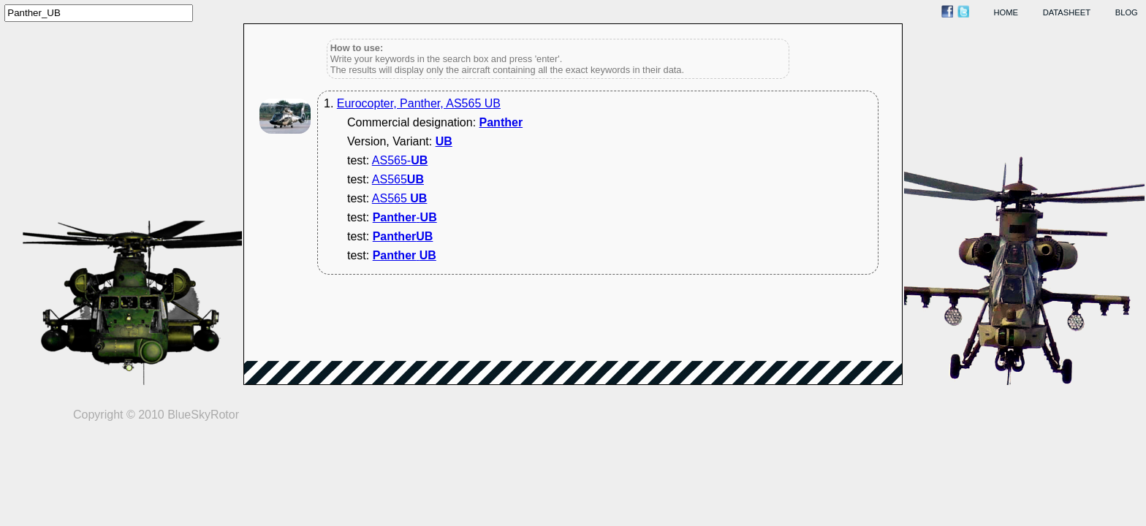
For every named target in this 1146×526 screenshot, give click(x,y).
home (1006, 12)
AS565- (400, 160)
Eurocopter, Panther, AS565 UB (419, 103)
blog (1126, 12)
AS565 (398, 179)
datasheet (1066, 12)
